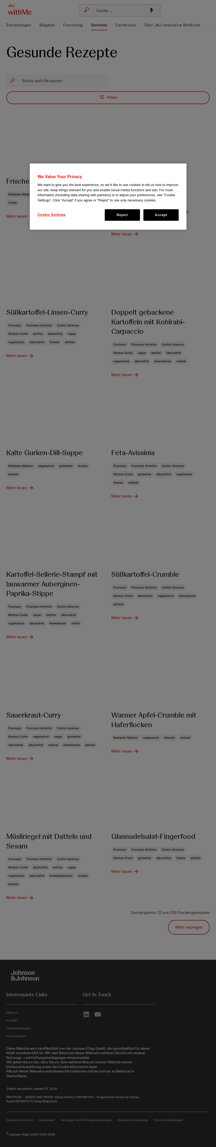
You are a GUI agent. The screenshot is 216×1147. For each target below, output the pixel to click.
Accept (161, 215)
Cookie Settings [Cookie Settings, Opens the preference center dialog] (52, 215)
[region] (108, 196)
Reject (122, 215)
